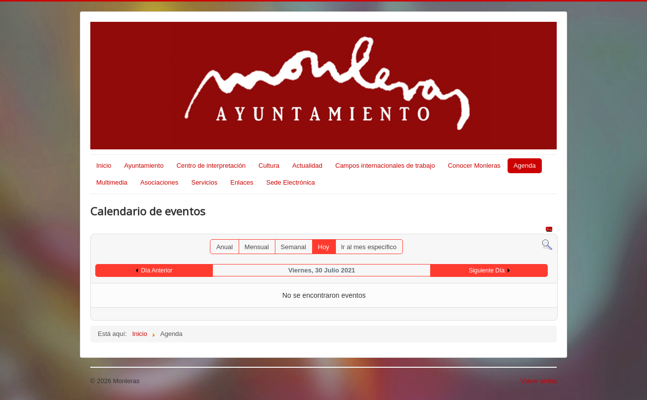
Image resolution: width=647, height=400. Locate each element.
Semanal (293, 247)
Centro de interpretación (211, 165)
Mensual (257, 247)
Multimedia (112, 182)
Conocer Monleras (474, 165)
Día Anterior (156, 270)
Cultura (269, 165)
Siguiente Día (487, 270)
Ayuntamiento (143, 165)
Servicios (204, 182)
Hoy (323, 247)
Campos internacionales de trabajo (385, 165)
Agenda (525, 165)
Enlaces (241, 182)
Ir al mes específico (368, 247)
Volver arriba (538, 381)
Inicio (103, 165)
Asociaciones (159, 182)
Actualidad (307, 165)
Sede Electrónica (290, 182)
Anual (224, 247)
